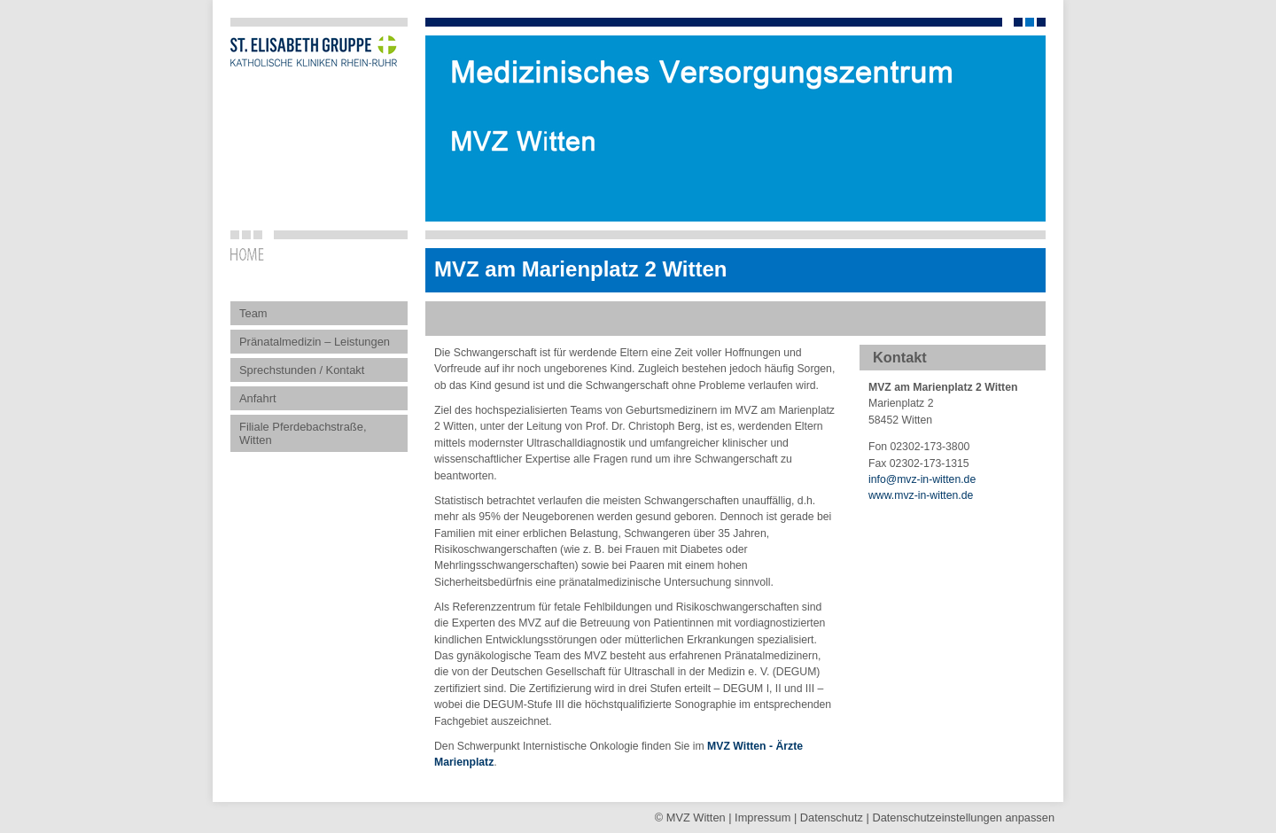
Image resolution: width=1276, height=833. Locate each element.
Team (253, 313)
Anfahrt (257, 398)
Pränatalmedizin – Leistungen (314, 341)
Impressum (762, 817)
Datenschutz (831, 817)
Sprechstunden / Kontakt (301, 370)
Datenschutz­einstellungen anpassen (963, 817)
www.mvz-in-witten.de (920, 495)
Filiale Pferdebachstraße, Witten (302, 433)
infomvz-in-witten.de (922, 479)
